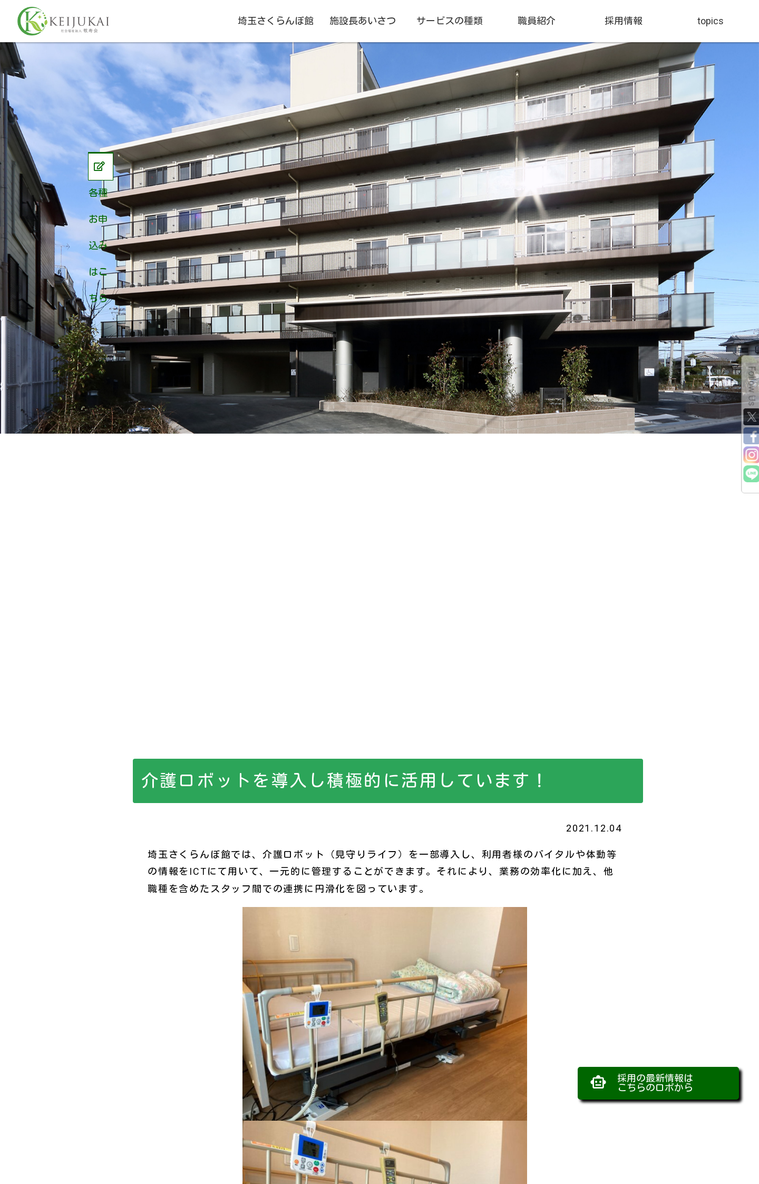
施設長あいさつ (362, 20)
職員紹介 (537, 20)
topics (710, 20)
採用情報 (624, 20)
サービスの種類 (449, 20)
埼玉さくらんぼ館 (276, 20)
